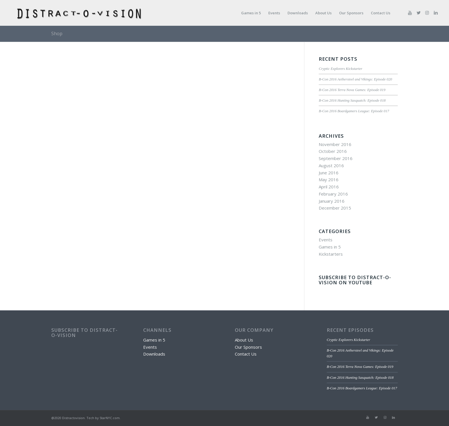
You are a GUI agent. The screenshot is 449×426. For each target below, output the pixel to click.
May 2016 (328, 179)
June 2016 (328, 172)
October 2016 (333, 151)
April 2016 (329, 187)
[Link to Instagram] (427, 12)
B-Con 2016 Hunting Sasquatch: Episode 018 (352, 100)
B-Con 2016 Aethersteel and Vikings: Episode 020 (355, 79)
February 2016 (333, 194)
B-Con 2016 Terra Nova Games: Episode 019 (352, 90)
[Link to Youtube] (410, 12)
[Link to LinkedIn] (436, 12)
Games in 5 (330, 247)
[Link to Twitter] (418, 12)
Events (325, 239)
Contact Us (246, 354)
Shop (56, 33)
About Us (244, 340)
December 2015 (335, 208)
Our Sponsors (248, 347)
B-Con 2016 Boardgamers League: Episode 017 (354, 111)
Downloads (154, 354)
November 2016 (335, 144)
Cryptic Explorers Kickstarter (340, 69)
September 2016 (335, 158)
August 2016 (331, 165)
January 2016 (331, 201)
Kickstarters (331, 254)
